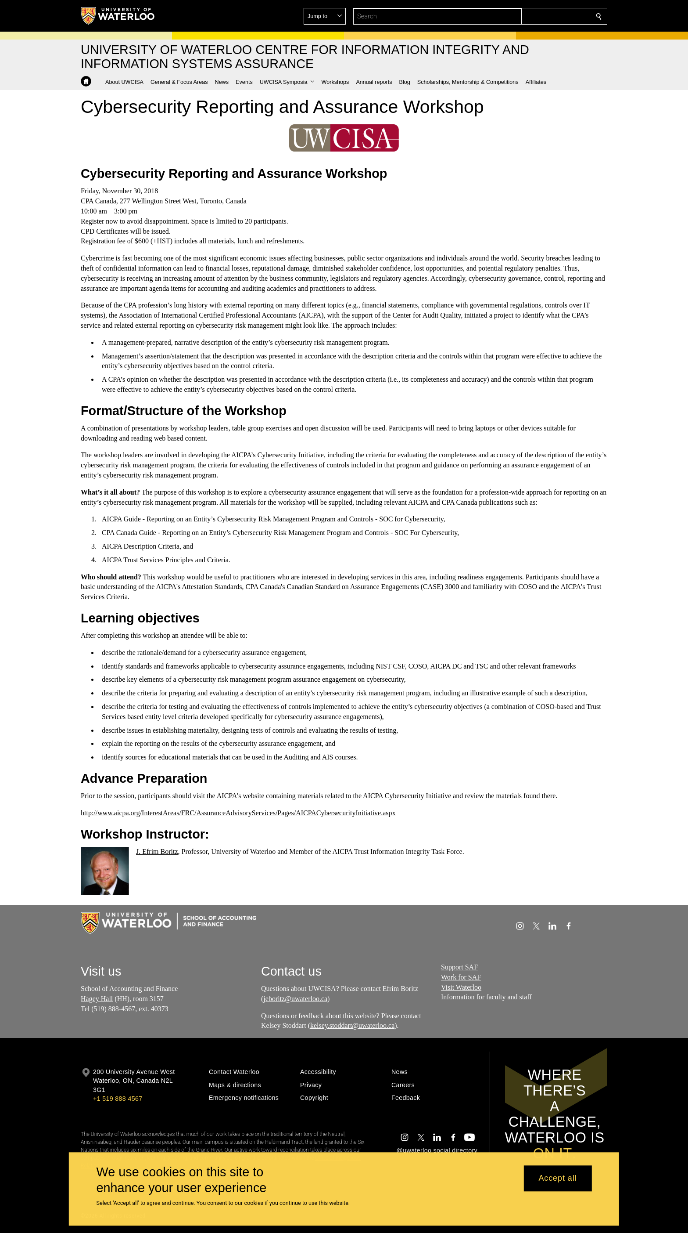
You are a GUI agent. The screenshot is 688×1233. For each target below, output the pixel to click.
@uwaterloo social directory (437, 1150)
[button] (535, 16)
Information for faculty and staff (486, 997)
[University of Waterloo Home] (118, 16)
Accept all (557, 1178)
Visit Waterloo (461, 987)
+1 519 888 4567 (117, 1098)
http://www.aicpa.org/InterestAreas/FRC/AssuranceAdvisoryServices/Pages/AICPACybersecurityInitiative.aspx (238, 812)
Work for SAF (461, 977)
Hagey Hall (97, 998)
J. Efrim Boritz (157, 851)
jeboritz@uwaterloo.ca (295, 998)
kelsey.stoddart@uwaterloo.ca (352, 1025)
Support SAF (459, 967)
